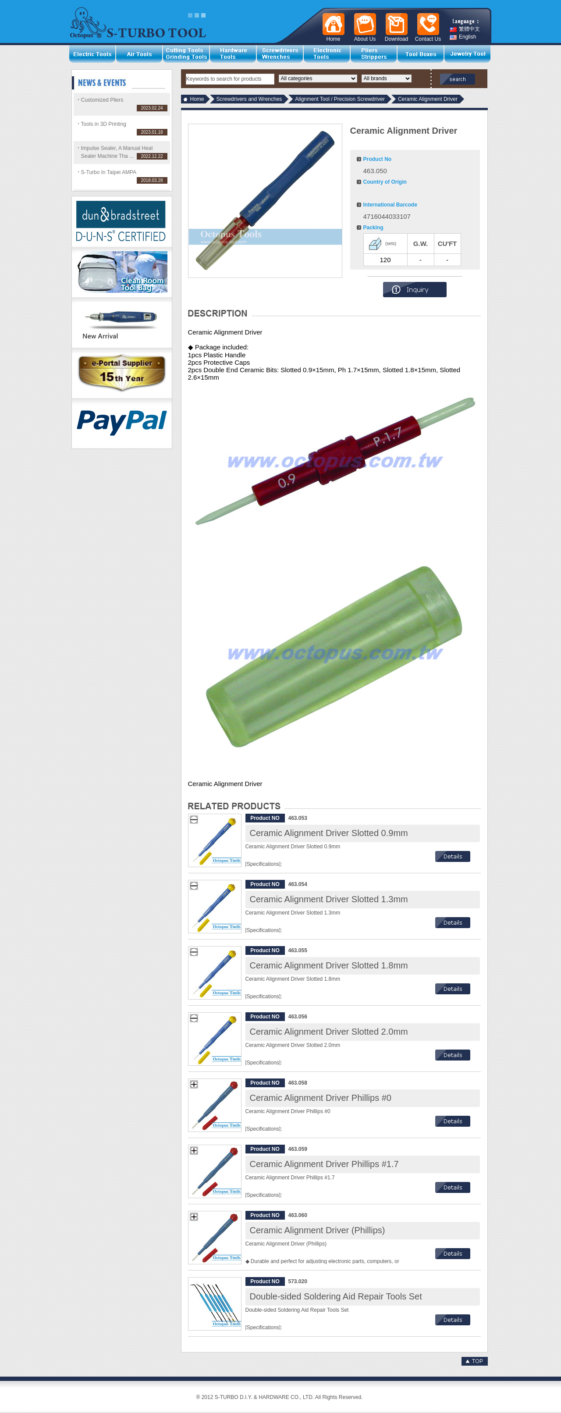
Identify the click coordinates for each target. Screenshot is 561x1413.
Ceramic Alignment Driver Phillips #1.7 (324, 1164)
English (463, 37)
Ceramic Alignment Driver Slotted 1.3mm (329, 899)
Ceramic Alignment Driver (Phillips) (317, 1230)
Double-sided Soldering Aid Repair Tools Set (336, 1296)
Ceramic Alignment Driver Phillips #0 (320, 1098)
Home (197, 99)
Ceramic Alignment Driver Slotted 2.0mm (329, 1031)
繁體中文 (465, 29)
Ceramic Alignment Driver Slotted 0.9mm (329, 833)
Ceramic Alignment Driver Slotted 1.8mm (329, 965)
